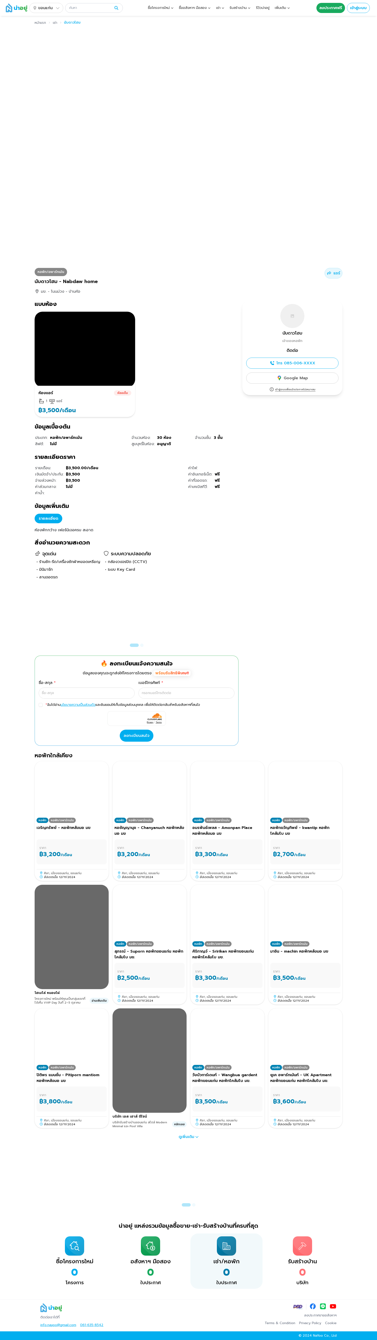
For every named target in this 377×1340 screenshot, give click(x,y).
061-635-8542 (91, 1325)
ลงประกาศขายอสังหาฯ (320, 1315)
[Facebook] (312, 1306)
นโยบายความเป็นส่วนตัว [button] (78, 704)
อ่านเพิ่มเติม (99, 1001)
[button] (94, 8)
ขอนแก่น (46, 8)
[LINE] (323, 1306)
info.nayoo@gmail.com (58, 1325)
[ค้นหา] (90, 8)
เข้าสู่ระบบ (358, 8)
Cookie (331, 1323)
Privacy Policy (310, 1323)
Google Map (292, 378)
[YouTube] (333, 1306)
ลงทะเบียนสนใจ (137, 736)
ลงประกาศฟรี (330, 8)
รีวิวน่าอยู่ (263, 7)
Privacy (150, 722)
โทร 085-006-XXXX (292, 363)
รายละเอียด (48, 518)
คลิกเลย (179, 1124)
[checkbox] (41, 705)
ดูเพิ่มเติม (189, 1137)
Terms (159, 722)
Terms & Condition (280, 1323)
